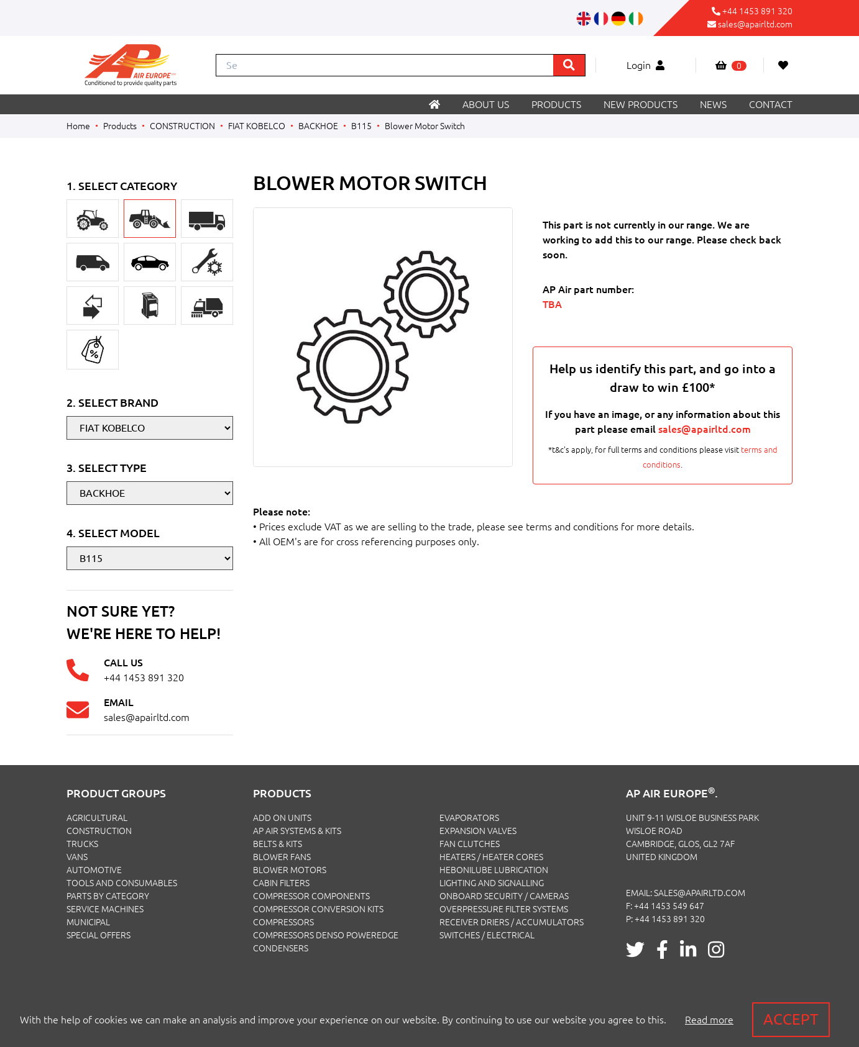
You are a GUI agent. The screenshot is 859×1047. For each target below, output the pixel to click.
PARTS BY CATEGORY (108, 896)
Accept (791, 1019)
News (713, 104)
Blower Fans (282, 857)
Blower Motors (289, 870)
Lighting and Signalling (491, 883)
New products (641, 104)
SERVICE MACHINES (105, 909)
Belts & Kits (277, 844)
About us (485, 104)
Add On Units (282, 818)
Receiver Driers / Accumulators (511, 922)
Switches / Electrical (487, 935)
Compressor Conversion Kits (318, 909)
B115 (361, 126)
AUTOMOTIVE (94, 870)
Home (78, 126)
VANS (77, 857)
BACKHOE (318, 126)
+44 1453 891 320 (757, 11)
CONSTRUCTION (182, 126)
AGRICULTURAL (97, 818)
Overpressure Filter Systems (503, 909)
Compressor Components (311, 896)
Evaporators (469, 818)
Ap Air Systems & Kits (297, 831)
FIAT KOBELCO (256, 126)
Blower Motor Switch (425, 126)
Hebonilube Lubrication (493, 870)
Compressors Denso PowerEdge (325, 935)
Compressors (283, 922)
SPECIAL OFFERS (99, 935)
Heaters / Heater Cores (491, 857)
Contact (770, 104)
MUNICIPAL (88, 922)
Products (556, 104)
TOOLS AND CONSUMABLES (122, 883)
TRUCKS (82, 844)
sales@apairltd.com (755, 24)
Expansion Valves (478, 831)
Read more (709, 1019)
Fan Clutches (469, 844)
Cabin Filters (281, 883)
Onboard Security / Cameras (504, 896)
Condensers (280, 948)
